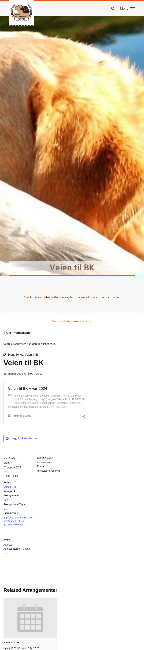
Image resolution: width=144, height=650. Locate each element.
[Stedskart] (55, 553)
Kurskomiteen (44, 462)
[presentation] (30, 618)
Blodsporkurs (12, 642)
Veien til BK (9, 487)
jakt (5, 508)
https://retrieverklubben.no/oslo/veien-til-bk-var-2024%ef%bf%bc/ (17, 521)
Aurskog (7, 544)
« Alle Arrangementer (17, 332)
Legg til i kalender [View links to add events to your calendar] (22, 438)
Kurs (6, 499)
